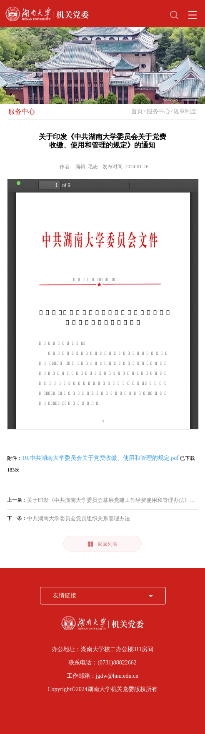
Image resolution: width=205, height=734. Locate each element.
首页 (137, 111)
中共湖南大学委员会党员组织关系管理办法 (78, 518)
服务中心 (21, 111)
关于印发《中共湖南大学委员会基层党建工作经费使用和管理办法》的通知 (111, 500)
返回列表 (103, 544)
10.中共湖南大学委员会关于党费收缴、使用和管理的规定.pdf (100, 458)
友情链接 (64, 595)
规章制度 (185, 111)
